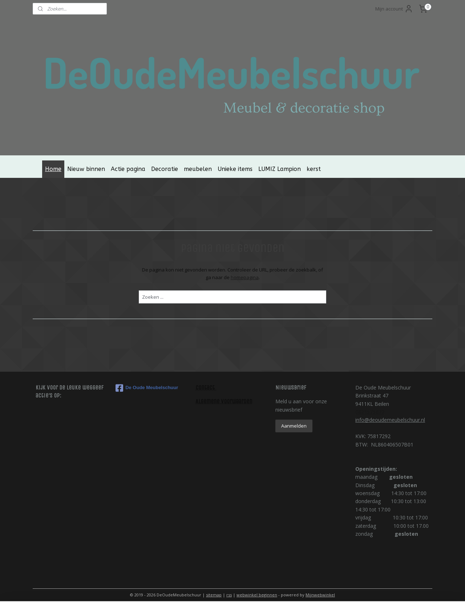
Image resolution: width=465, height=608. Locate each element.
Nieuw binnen (86, 169)
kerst (314, 169)
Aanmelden (294, 426)
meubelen (198, 169)
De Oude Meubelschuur (147, 388)
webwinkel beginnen (256, 594)
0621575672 (369, 411)
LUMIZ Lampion (279, 169)
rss (229, 594)
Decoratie (164, 169)
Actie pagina (128, 169)
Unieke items (235, 169)
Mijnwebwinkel (320, 594)
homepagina (244, 277)
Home (53, 169)
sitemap (214, 594)
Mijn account (394, 8)
